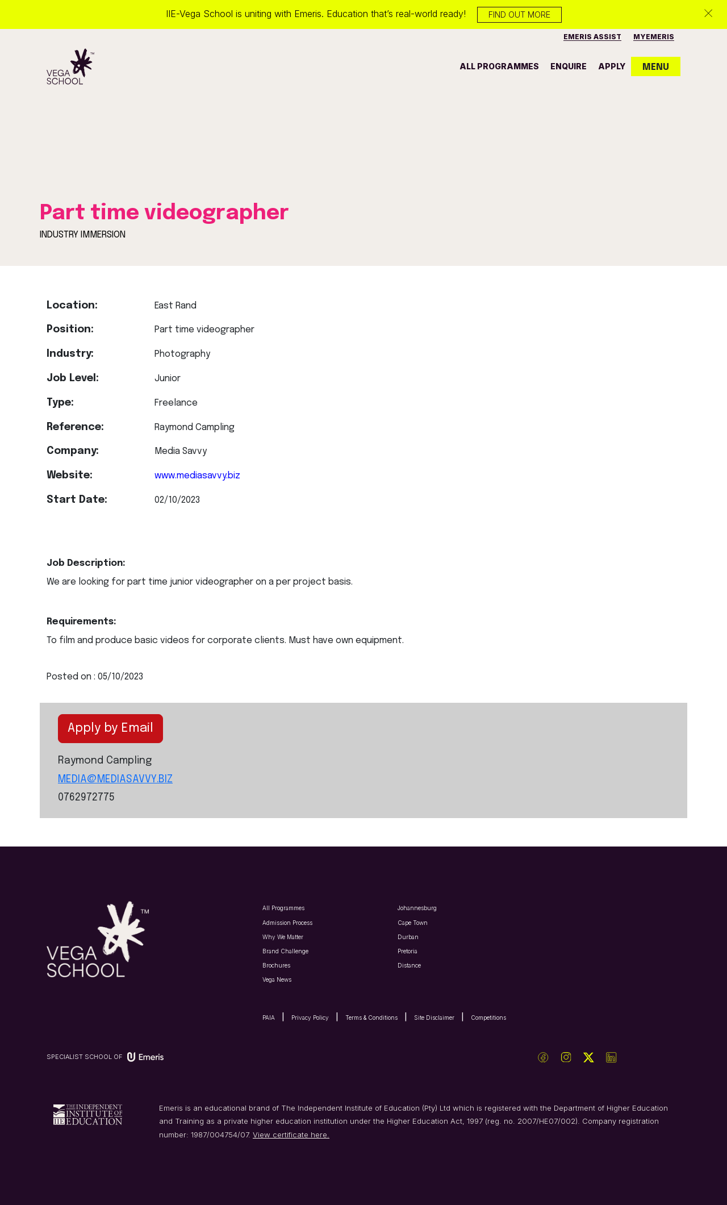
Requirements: (81, 622)
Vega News (276, 979)
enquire (568, 66)
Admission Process (287, 922)
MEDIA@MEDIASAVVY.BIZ (115, 779)
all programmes (499, 66)
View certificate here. (291, 1134)
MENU (655, 67)
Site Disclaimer (434, 1017)
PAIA (268, 1017)
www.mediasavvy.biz (197, 476)
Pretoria (407, 951)
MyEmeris (653, 36)
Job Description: (86, 563)
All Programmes (283, 907)
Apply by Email (110, 728)
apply (611, 66)
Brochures (276, 965)
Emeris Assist (592, 36)
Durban (408, 936)
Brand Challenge (285, 951)
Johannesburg (417, 907)
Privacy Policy (310, 1017)
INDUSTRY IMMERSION (83, 235)
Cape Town (413, 922)
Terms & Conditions (371, 1017)
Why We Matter (282, 936)
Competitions (488, 1017)
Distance (409, 965)
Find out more (519, 14)
